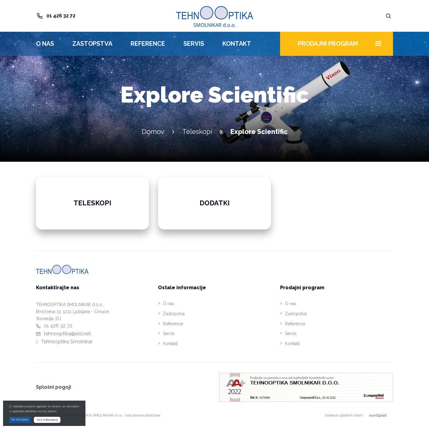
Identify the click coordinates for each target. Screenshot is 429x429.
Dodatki (215, 203)
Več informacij (47, 419)
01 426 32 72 (60, 16)
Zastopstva (92, 43)
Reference (148, 43)
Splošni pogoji (53, 387)
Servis (193, 43)
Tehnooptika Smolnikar (66, 341)
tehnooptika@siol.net (67, 334)
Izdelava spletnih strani (359, 415)
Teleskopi (197, 131)
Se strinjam (20, 419)
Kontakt (236, 43)
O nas (45, 43)
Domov (153, 131)
